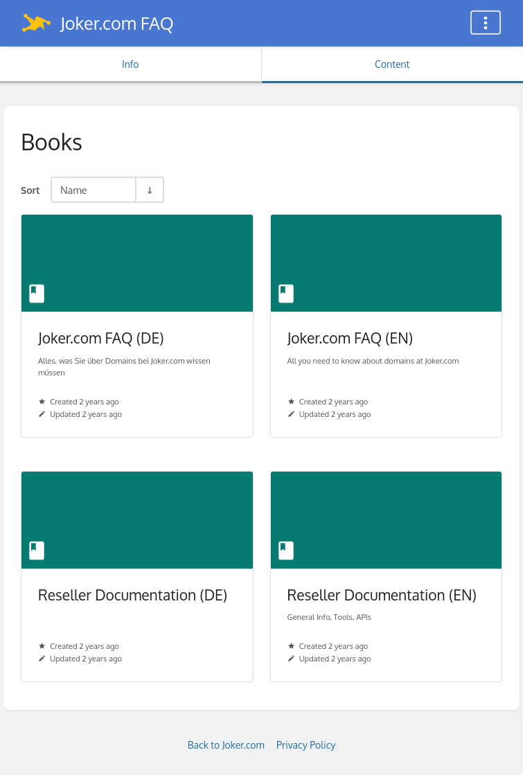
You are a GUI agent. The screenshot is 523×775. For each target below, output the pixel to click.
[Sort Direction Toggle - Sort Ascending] (149, 190)
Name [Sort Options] (73, 190)
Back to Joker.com (226, 745)
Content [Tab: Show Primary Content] (392, 64)
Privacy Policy (305, 745)
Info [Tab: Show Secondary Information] (130, 64)
